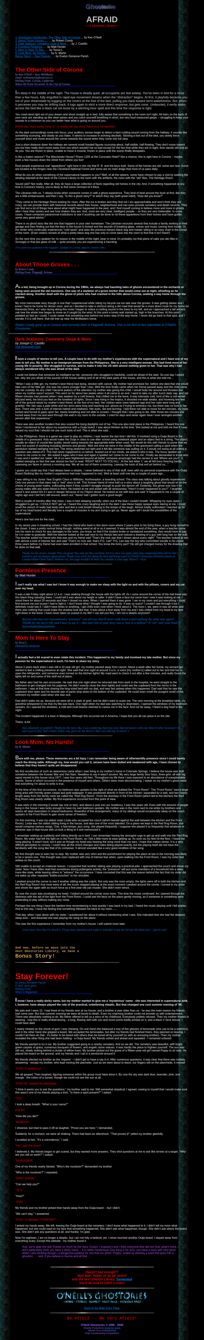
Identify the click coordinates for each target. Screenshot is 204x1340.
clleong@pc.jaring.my (27, 645)
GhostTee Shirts (112, 1328)
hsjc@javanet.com (28, 347)
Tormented (124, 1279)
